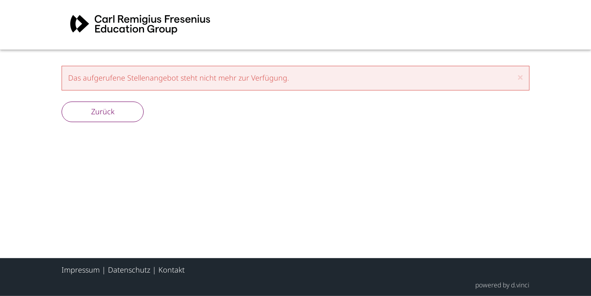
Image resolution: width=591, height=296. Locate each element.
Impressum (81, 270)
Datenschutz (129, 270)
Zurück (103, 111)
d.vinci (520, 284)
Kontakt (171, 270)
